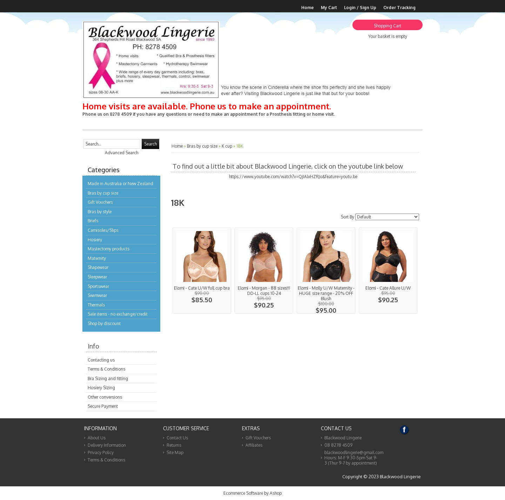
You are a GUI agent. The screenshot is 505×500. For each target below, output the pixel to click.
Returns (174, 445)
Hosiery (95, 239)
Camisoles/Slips (103, 230)
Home (307, 7)
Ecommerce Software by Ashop (252, 493)
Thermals (96, 305)
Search (150, 144)
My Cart (329, 7)
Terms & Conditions (106, 369)
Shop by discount (104, 323)
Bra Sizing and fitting (108, 378)
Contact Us (177, 437)
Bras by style (100, 211)
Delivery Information (107, 445)
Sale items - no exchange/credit (118, 314)
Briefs (93, 220)
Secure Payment (103, 406)
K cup (227, 146)
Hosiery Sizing (101, 387)
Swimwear (97, 295)
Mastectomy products (108, 248)
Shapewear (98, 267)
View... (202, 270)
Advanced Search (121, 152)
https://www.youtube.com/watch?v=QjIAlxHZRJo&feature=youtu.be (293, 176)
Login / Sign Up (360, 7)
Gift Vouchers (100, 202)
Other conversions (105, 397)
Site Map (175, 452)
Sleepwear (97, 276)
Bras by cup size (103, 193)
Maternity (97, 258)
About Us (97, 437)
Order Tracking (399, 7)
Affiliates (253, 445)
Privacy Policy (101, 452)
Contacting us (101, 360)
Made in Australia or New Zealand (120, 183)
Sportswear (98, 286)
